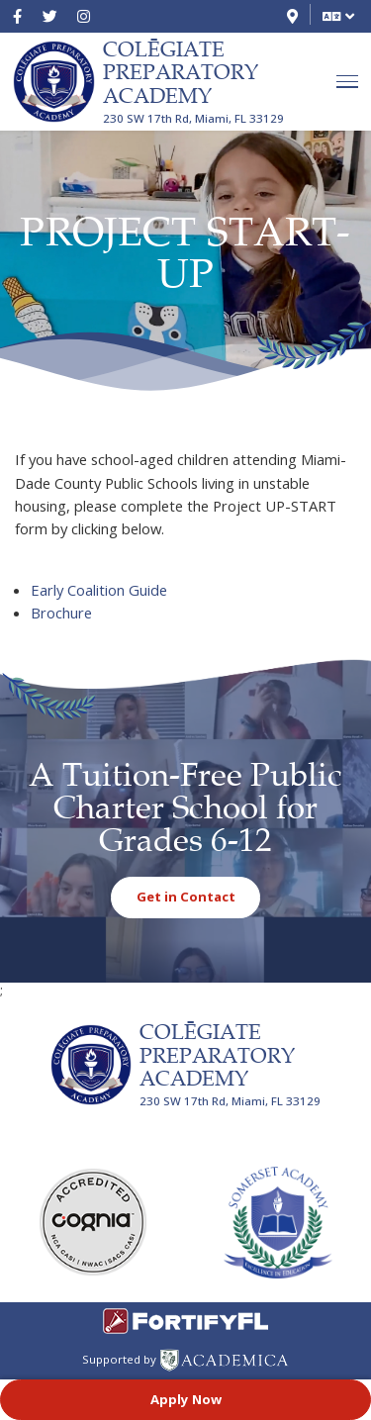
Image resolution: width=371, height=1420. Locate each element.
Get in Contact (186, 896)
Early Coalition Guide (99, 590)
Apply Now (186, 1398)
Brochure (61, 612)
